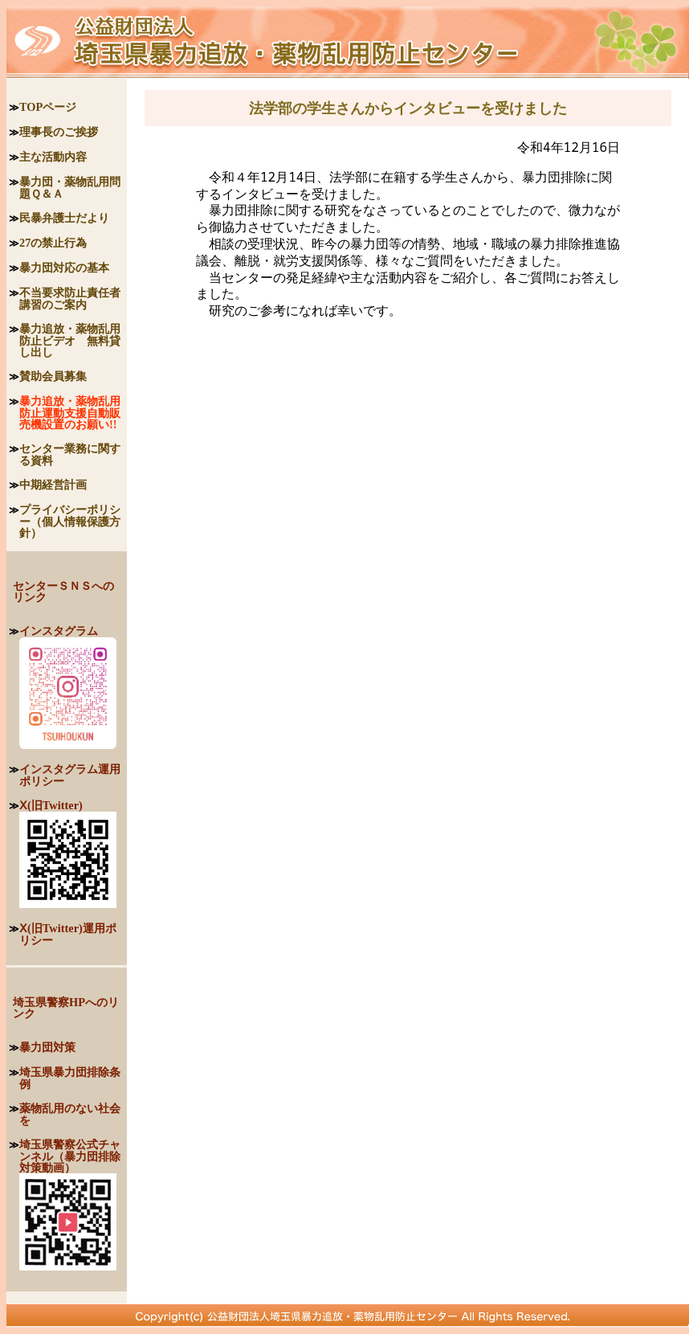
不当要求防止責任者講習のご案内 (69, 298)
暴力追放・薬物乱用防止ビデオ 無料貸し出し (69, 340)
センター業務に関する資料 (69, 454)
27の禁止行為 (53, 242)
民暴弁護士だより (64, 217)
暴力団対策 (47, 1047)
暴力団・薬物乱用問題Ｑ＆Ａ (69, 187)
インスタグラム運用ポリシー (69, 775)
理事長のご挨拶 (58, 131)
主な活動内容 (53, 156)
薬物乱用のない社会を (69, 1114)
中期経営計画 (53, 484)
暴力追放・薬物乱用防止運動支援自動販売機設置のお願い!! (69, 413)
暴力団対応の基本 (64, 267)
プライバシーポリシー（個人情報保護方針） (69, 521)
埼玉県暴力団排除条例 (69, 1078)
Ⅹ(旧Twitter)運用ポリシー (67, 934)
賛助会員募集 (53, 376)
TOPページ (47, 106)
